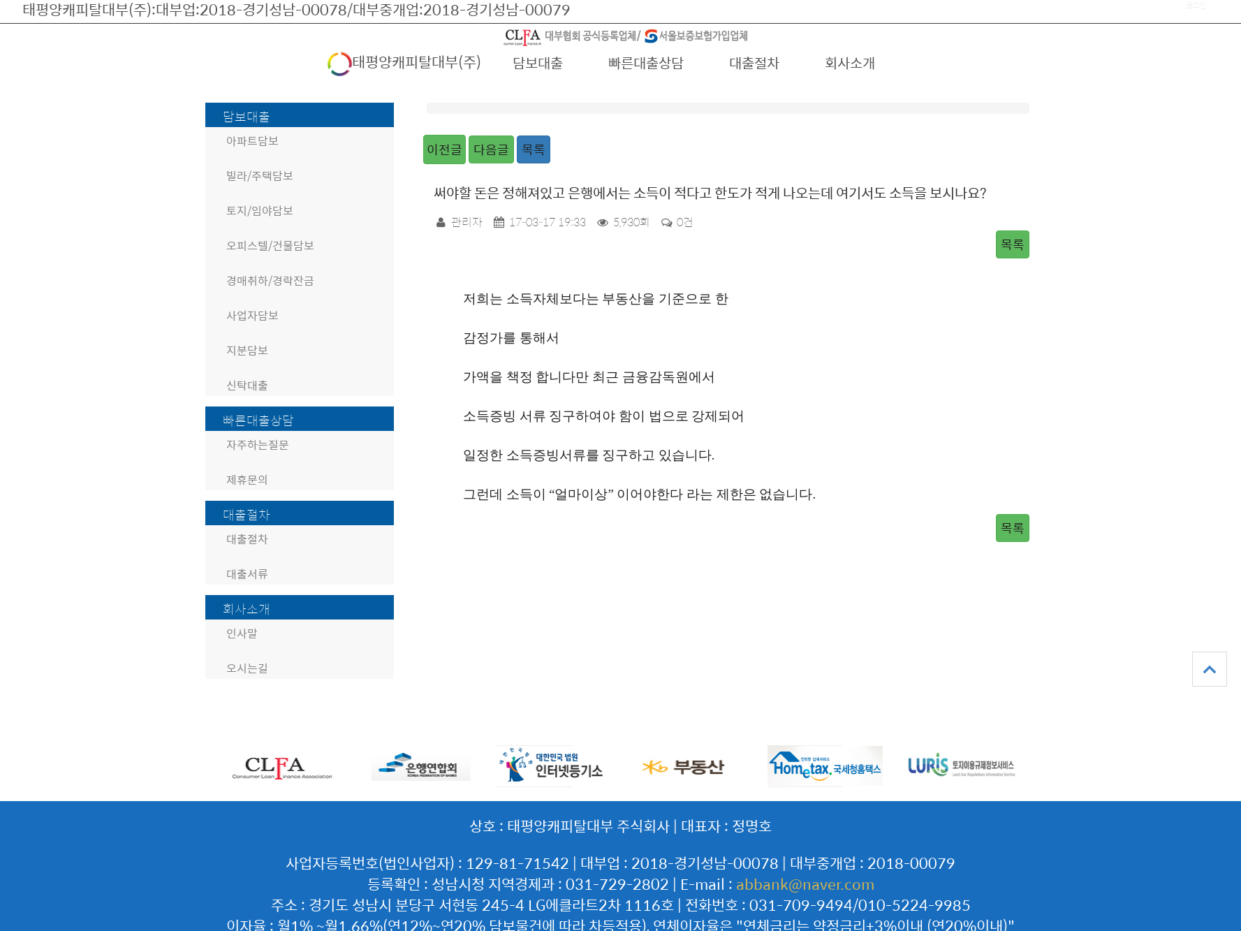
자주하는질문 (257, 444)
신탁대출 (247, 385)
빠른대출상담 (646, 62)
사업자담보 (252, 315)
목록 (533, 149)
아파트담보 (252, 140)
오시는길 (247, 668)
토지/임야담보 (259, 210)
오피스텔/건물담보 (270, 245)
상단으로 (1209, 669)
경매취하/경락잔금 (270, 280)
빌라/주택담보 (259, 175)
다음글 (491, 149)
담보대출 (538, 62)
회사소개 (850, 62)
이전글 (444, 149)
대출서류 (247, 573)
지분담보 (247, 350)
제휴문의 (247, 479)
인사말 (242, 633)
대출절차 (754, 62)
